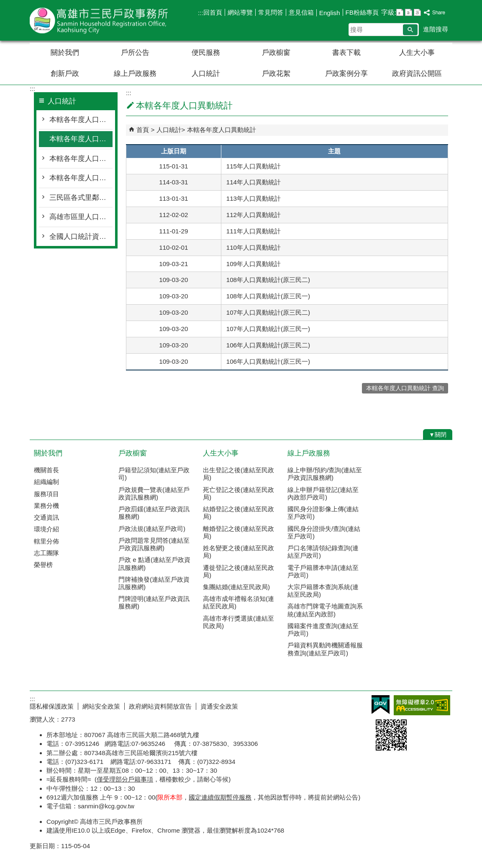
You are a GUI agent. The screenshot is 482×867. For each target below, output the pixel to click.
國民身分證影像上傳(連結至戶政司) (323, 512)
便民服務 (206, 53)
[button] (410, 29)
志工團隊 (46, 552)
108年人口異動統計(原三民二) (268, 279)
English (329, 12)
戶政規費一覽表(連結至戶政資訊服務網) (154, 493)
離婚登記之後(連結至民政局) (238, 532)
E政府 (381, 704)
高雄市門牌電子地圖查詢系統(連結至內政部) (325, 610)
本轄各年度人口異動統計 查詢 (405, 388)
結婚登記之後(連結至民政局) (238, 512)
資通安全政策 (219, 706)
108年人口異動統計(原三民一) (268, 296)
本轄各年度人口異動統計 (81, 139)
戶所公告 (135, 53)
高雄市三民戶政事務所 (100, 20)
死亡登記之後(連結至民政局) (238, 493)
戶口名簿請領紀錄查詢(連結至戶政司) (323, 551)
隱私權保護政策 (52, 706)
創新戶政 (65, 74)
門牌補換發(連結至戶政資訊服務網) (154, 583)
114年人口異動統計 (253, 182)
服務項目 (46, 493)
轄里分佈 (46, 541)
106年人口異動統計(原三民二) (268, 345)
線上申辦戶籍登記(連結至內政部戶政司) (323, 493)
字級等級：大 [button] (417, 12)
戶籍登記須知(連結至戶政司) (154, 473)
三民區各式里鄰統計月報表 (81, 198)
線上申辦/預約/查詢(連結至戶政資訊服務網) (324, 473)
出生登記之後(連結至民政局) (238, 473)
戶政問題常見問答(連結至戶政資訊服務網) (154, 544)
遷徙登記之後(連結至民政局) (238, 571)
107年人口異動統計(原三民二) (268, 312)
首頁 (142, 129)
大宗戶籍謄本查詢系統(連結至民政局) (323, 590)
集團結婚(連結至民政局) (236, 586)
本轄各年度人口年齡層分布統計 (81, 159)
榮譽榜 (43, 564)
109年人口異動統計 (253, 263)
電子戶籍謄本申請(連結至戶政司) (323, 571)
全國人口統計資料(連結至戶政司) (81, 237)
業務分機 (46, 505)
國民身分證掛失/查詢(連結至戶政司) (323, 532)
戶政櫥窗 (276, 53)
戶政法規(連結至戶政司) (151, 528)
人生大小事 (417, 53)
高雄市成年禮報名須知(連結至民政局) (238, 602)
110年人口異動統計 (253, 247)
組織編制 (46, 481)
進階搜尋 (435, 29)
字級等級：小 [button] (399, 12)
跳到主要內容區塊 (4, 4)
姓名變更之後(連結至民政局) (238, 551)
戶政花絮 (276, 74)
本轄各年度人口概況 (81, 120)
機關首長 (46, 470)
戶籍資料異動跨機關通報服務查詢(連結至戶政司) (325, 649)
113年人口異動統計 (253, 198)
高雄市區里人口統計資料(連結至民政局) (81, 217)
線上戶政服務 (135, 74)
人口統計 (206, 74)
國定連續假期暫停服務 (220, 797)
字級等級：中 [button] (409, 12)
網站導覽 (240, 12)
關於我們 (65, 53)
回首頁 (212, 12)
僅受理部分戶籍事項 (125, 779)
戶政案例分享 (346, 74)
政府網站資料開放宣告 (160, 706)
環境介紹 (46, 529)
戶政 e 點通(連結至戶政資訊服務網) (154, 563)
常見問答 (270, 12)
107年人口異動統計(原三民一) (268, 328)
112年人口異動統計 (253, 214)
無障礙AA (422, 705)
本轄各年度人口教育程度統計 (81, 178)
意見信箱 (301, 12)
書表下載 (346, 53)
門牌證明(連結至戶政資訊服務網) (154, 602)
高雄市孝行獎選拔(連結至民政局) (238, 622)
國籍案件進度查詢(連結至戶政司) (323, 629)
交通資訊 (46, 517)
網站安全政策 (101, 706)
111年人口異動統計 (253, 231)
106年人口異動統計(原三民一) (268, 361)
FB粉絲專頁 (362, 12)
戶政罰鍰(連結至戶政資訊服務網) (154, 512)
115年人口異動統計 (253, 166)
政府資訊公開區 (417, 74)
